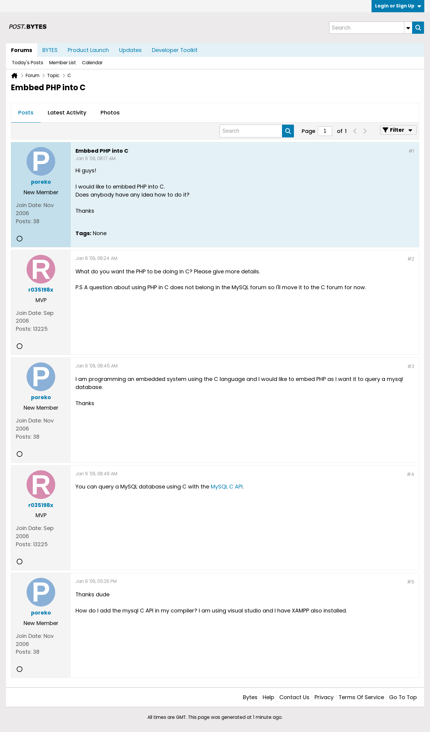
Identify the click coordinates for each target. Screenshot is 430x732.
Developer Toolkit (175, 50)
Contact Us (294, 697)
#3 (410, 366)
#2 (410, 259)
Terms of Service (361, 697)
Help (268, 697)
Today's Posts (27, 62)
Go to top (403, 697)
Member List (62, 62)
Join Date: (29, 205)
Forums (21, 50)
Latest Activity (67, 112)
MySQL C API (227, 486)
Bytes (250, 697)
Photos (110, 112)
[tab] (26, 113)
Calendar (92, 62)
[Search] (370, 28)
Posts (25, 112)
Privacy (324, 697)
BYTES (50, 50)
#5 (410, 582)
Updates (130, 50)
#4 (410, 474)
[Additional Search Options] (408, 28)
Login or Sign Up (398, 6)
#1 (411, 151)
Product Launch (88, 50)
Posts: (24, 221)
